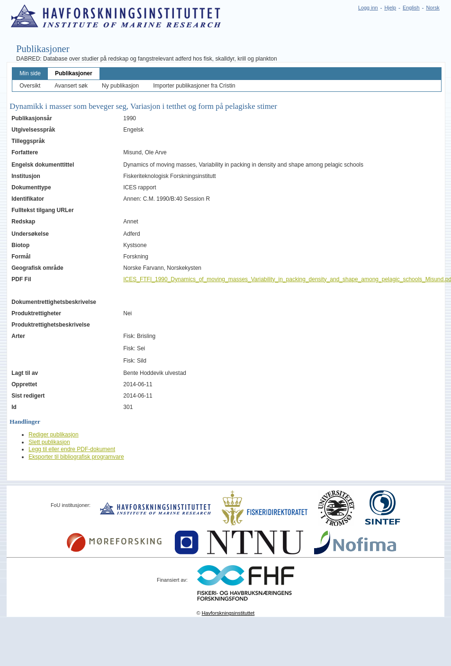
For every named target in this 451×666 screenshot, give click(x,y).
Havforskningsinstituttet (228, 613)
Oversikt (29, 85)
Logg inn (368, 7)
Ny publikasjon (120, 85)
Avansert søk (71, 85)
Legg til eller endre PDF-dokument (71, 449)
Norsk (433, 7)
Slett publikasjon (49, 442)
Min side (30, 73)
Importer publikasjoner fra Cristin (194, 85)
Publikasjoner (73, 73)
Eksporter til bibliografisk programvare (76, 456)
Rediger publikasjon (53, 434)
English (411, 7)
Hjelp (390, 7)
